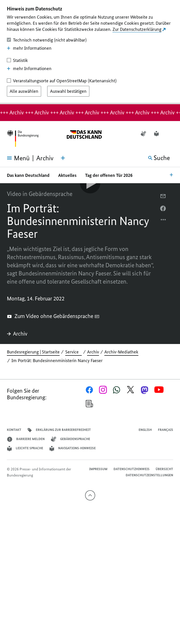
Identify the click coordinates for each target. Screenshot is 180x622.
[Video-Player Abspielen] (90, 183)
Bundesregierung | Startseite (33, 352)
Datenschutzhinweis (131, 469)
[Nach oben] (90, 495)
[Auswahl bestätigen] (68, 91)
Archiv (17, 333)
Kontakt (14, 430)
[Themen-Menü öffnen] (63, 158)
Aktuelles (67, 175)
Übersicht (164, 469)
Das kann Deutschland (28, 175)
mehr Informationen (29, 48)
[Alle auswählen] (24, 91)
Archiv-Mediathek (121, 352)
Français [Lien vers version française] (165, 430)
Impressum (98, 469)
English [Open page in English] (145, 430)
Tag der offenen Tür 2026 (109, 175)
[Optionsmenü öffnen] (163, 221)
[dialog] (90, 52)
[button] (170, 133)
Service (73, 352)
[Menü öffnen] (15, 158)
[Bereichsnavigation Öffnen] (171, 174)
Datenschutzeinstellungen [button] (149, 475)
